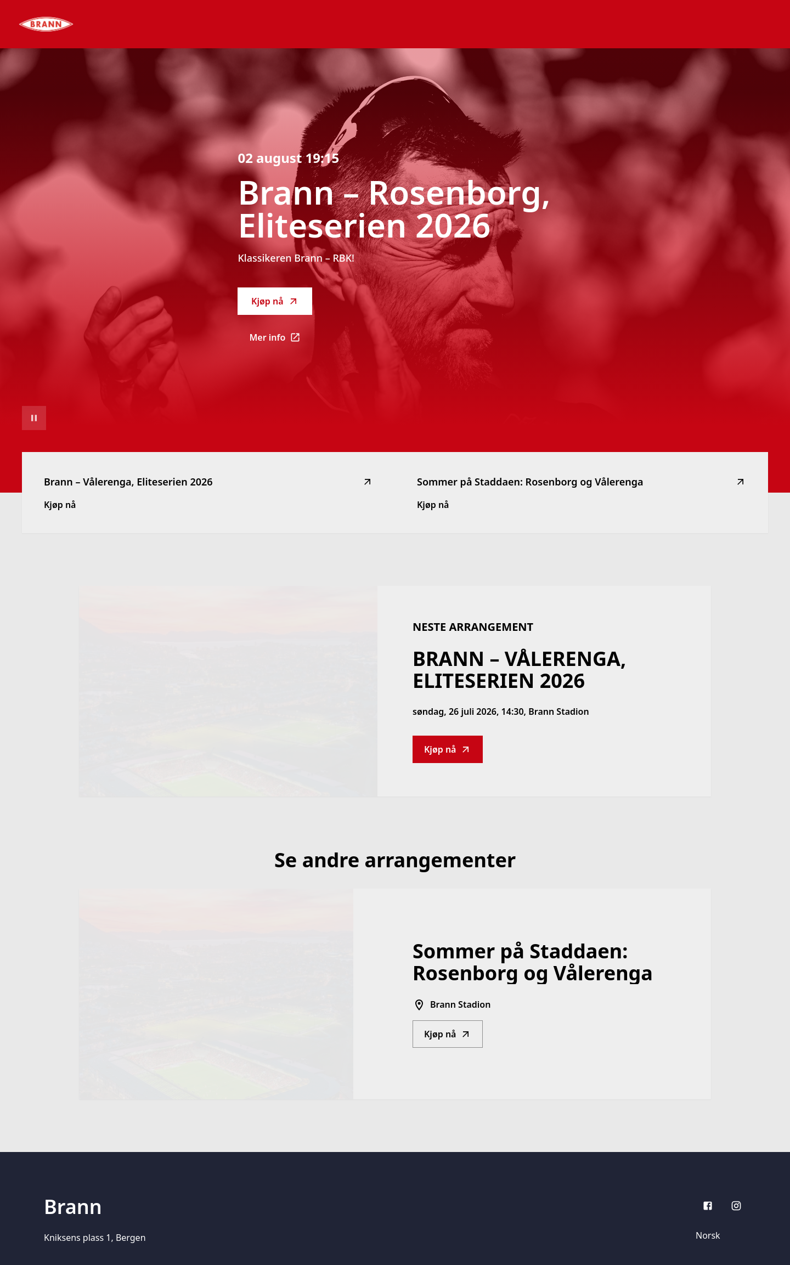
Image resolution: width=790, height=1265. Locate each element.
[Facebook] (708, 1206)
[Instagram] (736, 1206)
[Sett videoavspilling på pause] (34, 418)
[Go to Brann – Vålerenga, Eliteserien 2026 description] (228, 691)
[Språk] (717, 1235)
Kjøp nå (274, 301)
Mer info (280, 340)
